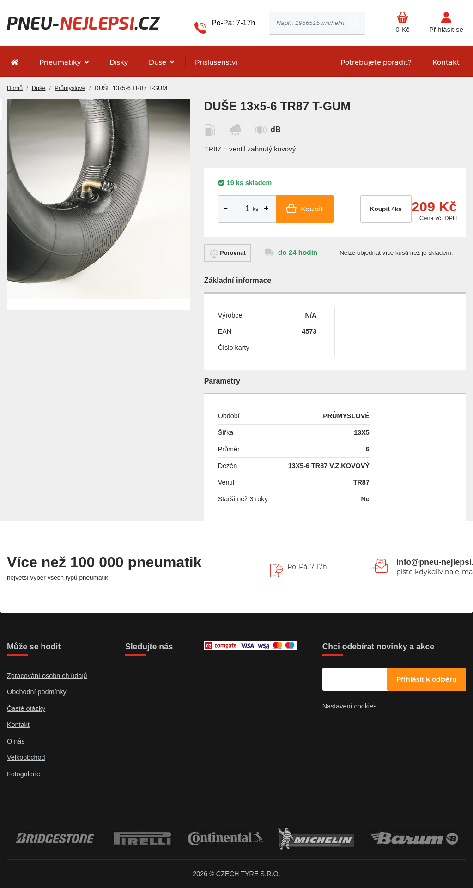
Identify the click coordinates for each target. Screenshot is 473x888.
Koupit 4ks (386, 208)
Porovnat (228, 253)
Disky (118, 62)
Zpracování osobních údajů (47, 675)
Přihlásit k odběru (426, 679)
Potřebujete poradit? (376, 62)
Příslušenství (216, 62)
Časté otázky (26, 708)
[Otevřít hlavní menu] (402, 23)
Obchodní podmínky (37, 692)
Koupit (304, 208)
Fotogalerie (23, 774)
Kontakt (446, 62)
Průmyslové (70, 87)
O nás (15, 741)
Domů (15, 87)
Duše (158, 62)
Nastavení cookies (349, 706)
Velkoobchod (26, 757)
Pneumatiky (61, 62)
